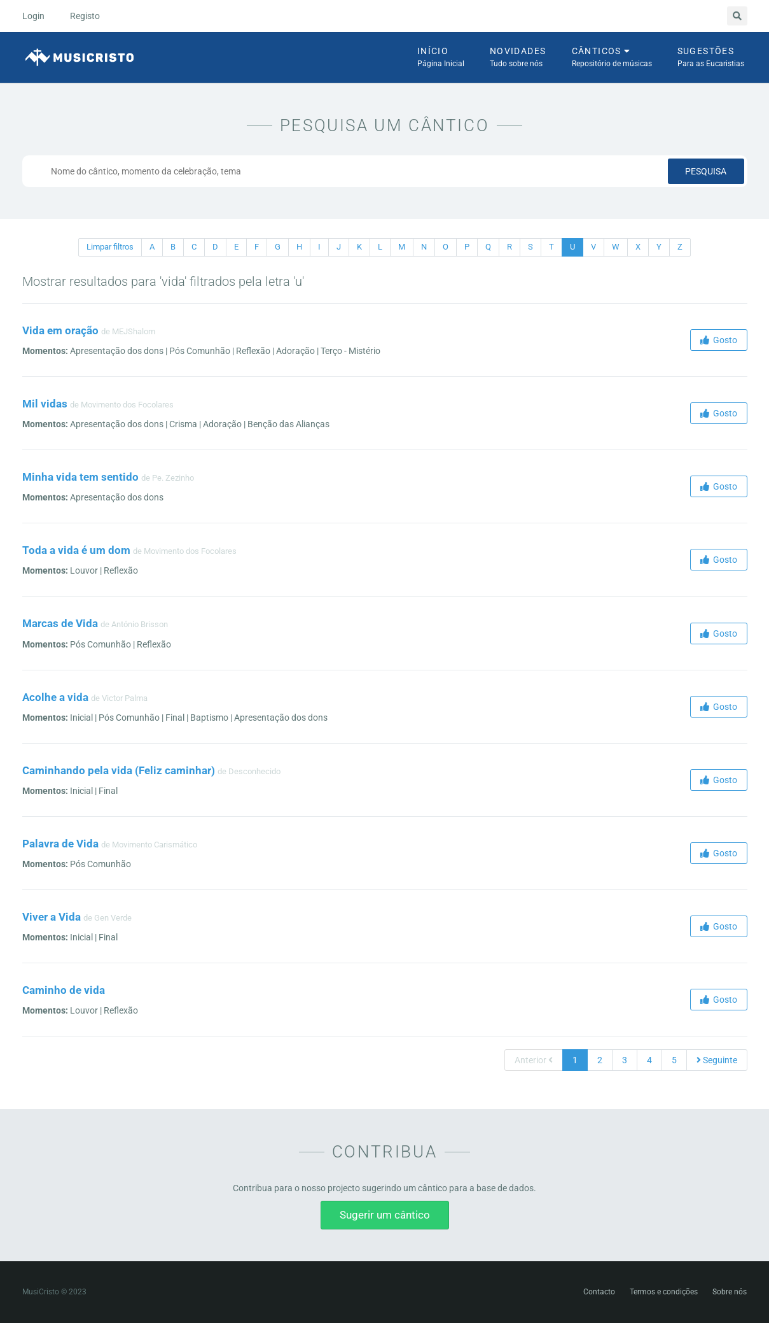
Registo (85, 16)
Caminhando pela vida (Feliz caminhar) (118, 770)
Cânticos (612, 58)
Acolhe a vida (55, 697)
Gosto (718, 340)
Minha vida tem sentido (80, 476)
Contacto (599, 1291)
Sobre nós (729, 1291)
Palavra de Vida (60, 843)
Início (440, 58)
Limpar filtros (110, 246)
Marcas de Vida (60, 623)
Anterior (534, 1060)
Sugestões (710, 58)
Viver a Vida (51, 916)
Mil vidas (44, 403)
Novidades (518, 58)
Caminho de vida (63, 990)
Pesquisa (705, 171)
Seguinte (716, 1060)
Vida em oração (60, 330)
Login (33, 16)
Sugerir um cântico (385, 1214)
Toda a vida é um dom (76, 550)
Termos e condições (664, 1291)
